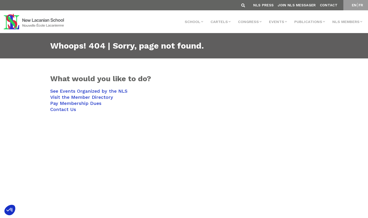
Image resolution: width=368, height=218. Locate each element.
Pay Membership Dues (75, 103)
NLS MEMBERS (346, 21)
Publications (308, 21)
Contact (328, 5)
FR (361, 5)
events (276, 21)
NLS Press (263, 5)
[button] (9, 210)
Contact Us (63, 109)
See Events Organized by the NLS (88, 91)
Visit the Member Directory (81, 97)
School (192, 21)
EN (354, 5)
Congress (248, 21)
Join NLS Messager (297, 5)
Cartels (219, 21)
